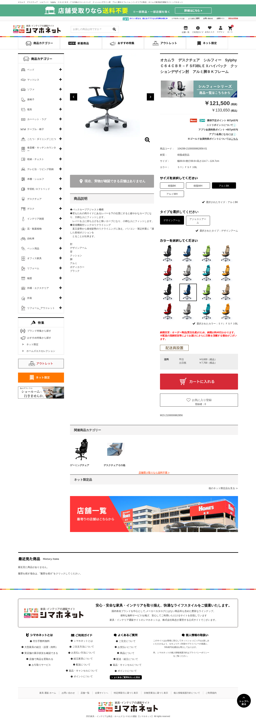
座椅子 (30, 99)
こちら (234, 138)
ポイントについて (83, 676)
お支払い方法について (83, 652)
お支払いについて (127, 647)
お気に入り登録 (202, 400)
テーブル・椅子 (35, 129)
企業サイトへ (101, 693)
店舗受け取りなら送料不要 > (154, 472)
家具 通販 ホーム (47, 693)
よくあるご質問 (193, 18)
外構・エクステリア (38, 288)
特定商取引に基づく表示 (126, 693)
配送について (83, 664)
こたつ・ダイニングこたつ (41, 139)
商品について (127, 653)
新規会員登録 (233, 18)
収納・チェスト (35, 159)
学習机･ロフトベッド (38, 189)
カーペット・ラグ (36, 119)
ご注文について (127, 641)
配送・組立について (127, 659)
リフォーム (33, 268)
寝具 (29, 109)
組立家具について (83, 658)
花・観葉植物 (34, 228)
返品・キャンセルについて (83, 670)
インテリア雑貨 (35, 218)
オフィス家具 (34, 258)
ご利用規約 (211, 693)
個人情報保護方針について (187, 693)
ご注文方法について (83, 646)
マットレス (33, 79)
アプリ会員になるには (222, 134)
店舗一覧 (85, 693)
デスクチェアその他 (114, 465)
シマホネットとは (178, 18)
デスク (30, 208)
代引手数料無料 (41, 641)
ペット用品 (33, 248)
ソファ (30, 89)
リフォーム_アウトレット (41, 308)
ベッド (30, 69)
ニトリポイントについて (221, 125)
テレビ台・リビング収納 (40, 169)
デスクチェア (34, 199)
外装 (29, 298)
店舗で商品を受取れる (41, 659)
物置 (29, 278)
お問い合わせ (208, 18)
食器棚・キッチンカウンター (41, 149)
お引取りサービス (41, 664)
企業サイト (221, 18)
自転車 (30, 238)
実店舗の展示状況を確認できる (41, 653)
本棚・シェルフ (35, 179)
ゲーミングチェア (79, 465)
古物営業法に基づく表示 (156, 693)
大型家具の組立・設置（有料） (41, 647)
